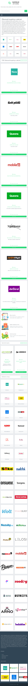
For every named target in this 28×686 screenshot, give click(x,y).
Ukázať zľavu (14, 123)
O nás (3, 654)
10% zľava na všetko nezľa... (14, 237)
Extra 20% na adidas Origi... (14, 206)
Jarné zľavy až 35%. (14, 115)
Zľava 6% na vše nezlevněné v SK (14, 270)
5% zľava (14, 299)
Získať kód (14, 92)
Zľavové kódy (4, 656)
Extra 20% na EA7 (14, 144)
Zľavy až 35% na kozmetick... (14, 175)
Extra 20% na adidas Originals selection (14, 208)
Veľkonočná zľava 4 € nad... (14, 82)
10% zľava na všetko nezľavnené (14, 239)
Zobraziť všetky (23, 60)
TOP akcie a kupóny (5, 655)
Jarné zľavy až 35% (14, 113)
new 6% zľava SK (14, 268)
